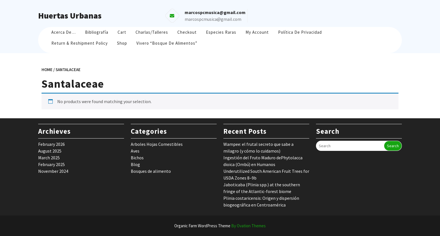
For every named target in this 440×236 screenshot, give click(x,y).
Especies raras (221, 32)
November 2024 (53, 171)
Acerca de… (63, 32)
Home (47, 69)
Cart (122, 32)
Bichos (137, 157)
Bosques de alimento (151, 171)
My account (257, 32)
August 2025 (49, 151)
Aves (135, 151)
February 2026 (51, 144)
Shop (122, 43)
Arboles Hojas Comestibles (157, 144)
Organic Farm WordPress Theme (220, 225)
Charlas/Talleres (152, 32)
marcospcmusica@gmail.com (213, 19)
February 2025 (51, 164)
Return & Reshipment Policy (79, 43)
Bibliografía (96, 32)
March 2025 (49, 157)
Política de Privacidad (300, 32)
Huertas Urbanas (70, 15)
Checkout (187, 32)
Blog (135, 164)
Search (393, 145)
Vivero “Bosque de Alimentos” (166, 43)
